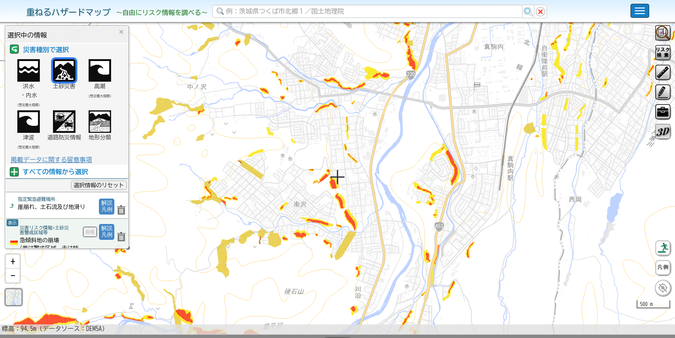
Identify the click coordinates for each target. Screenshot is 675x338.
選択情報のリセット (99, 185)
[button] (13, 286)
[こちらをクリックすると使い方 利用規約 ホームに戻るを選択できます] (639, 11)
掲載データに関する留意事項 (51, 159)
